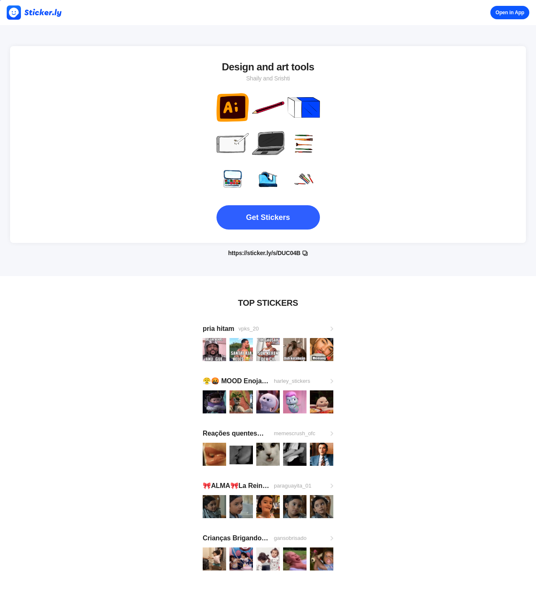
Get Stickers (268, 217)
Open (509, 12)
